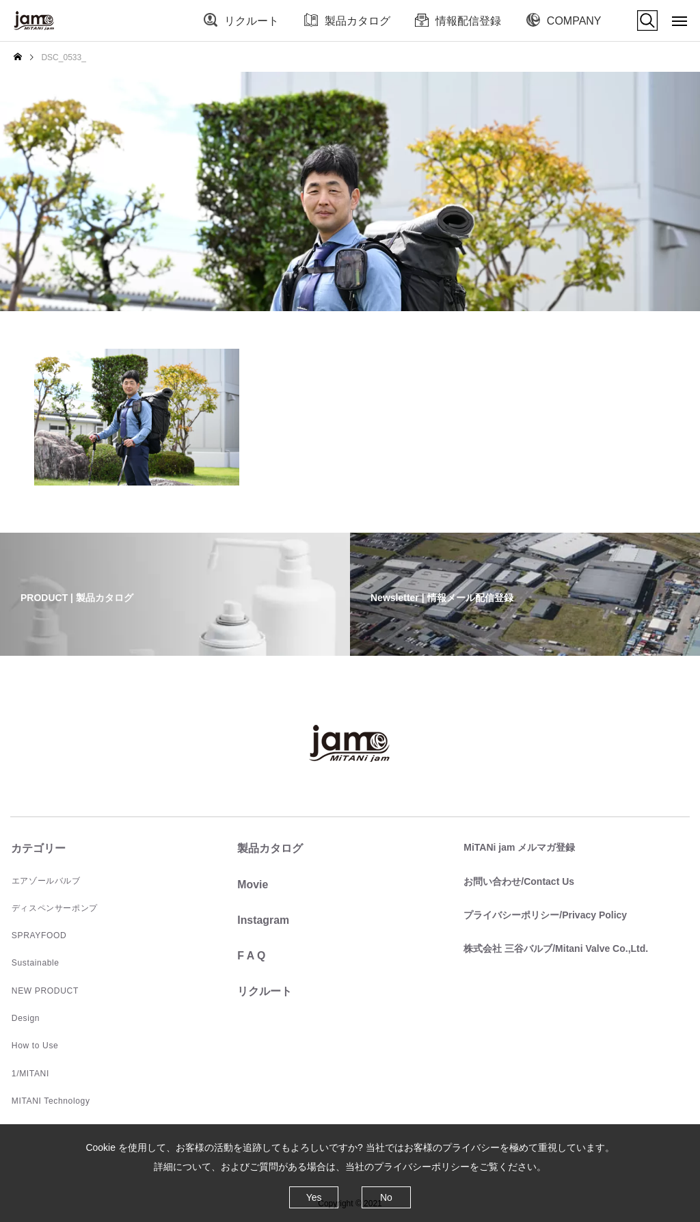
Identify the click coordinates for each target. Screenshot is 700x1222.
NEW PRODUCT (43, 989)
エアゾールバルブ (44, 880)
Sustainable (33, 962)
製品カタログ (357, 21)
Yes (314, 1197)
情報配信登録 (468, 21)
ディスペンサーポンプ (53, 907)
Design (24, 1017)
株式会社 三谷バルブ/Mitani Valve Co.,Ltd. (555, 947)
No (386, 1197)
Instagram (262, 919)
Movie (252, 884)
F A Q (251, 955)
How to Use (33, 1044)
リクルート (251, 21)
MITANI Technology (49, 1099)
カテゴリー (37, 848)
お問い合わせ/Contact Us (518, 880)
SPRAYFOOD (37, 935)
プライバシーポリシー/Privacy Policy (544, 914)
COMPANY (574, 21)
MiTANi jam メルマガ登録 (518, 847)
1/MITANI (29, 1071)
